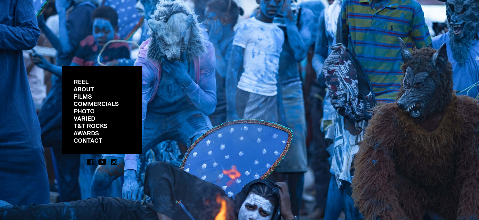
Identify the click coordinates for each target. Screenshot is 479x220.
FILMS (83, 96)
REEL (81, 82)
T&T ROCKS (91, 126)
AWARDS (86, 133)
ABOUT (84, 89)
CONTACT (88, 140)
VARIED (84, 118)
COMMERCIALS (96, 104)
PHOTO (84, 111)
